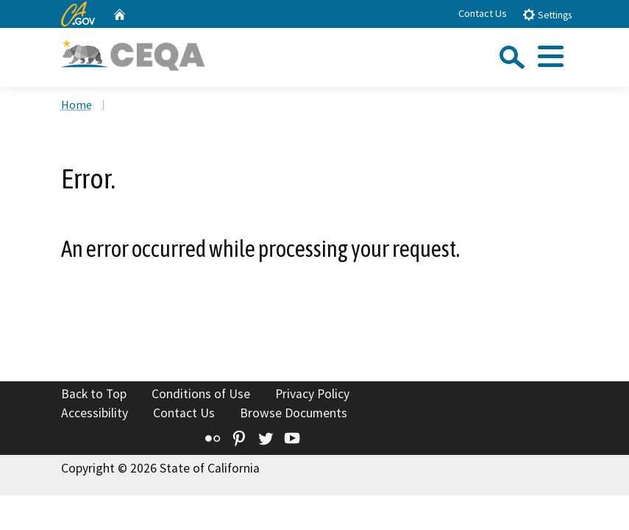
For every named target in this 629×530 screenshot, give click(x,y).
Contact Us (482, 13)
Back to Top (94, 394)
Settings (547, 14)
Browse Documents (293, 413)
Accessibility (94, 413)
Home (76, 104)
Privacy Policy (312, 394)
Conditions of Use (201, 394)
